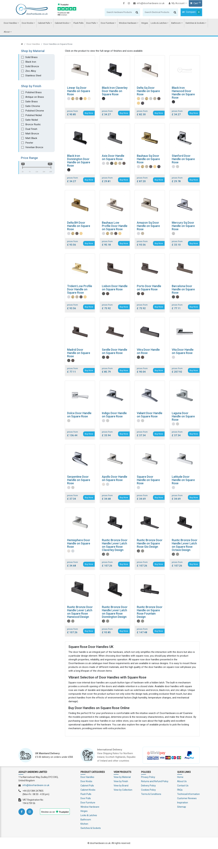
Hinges (143, 23)
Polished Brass (33, 92)
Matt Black (31, 138)
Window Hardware (126, 23)
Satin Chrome (32, 106)
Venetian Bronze (34, 147)
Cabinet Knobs (61, 23)
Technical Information (188, 794)
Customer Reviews (187, 798)
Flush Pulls (78, 23)
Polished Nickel (33, 115)
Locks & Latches (157, 23)
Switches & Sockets (193, 23)
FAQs (180, 790)
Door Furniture (106, 23)
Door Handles (10, 23)
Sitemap (181, 807)
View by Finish (121, 781)
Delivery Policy (148, 785)
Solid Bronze (32, 66)
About (7, 32)
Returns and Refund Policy (154, 781)
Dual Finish (31, 129)
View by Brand (121, 785)
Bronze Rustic (33, 124)
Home (180, 777)
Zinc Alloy (30, 70)
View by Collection (123, 790)
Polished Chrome (34, 110)
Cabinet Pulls (44, 23)
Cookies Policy (148, 790)
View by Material (122, 777)
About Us (182, 781)
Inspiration (182, 802)
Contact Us (182, 785)
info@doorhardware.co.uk (146, 3)
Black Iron (30, 61)
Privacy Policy (148, 777)
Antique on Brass (34, 96)
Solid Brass (31, 57)
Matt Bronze (32, 133)
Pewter (29, 142)
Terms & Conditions (151, 794)
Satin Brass (31, 101)
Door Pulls (90, 23)
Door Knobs (27, 23)
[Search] (116, 12)
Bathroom (174, 23)
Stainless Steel (33, 75)
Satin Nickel (31, 119)
